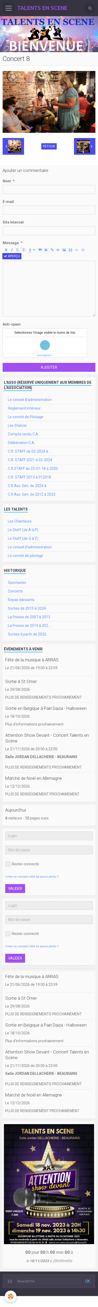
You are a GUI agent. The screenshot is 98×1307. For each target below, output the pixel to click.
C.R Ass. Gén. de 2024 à (27, 486)
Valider (15, 888)
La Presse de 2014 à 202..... (30, 625)
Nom (7, 181)
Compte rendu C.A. (23, 434)
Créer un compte (16, 876)
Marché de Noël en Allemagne (33, 778)
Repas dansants (21, 600)
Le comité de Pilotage (25, 417)
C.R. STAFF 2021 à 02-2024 (30, 460)
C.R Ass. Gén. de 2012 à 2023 (31, 494)
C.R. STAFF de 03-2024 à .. (29, 451)
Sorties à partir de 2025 (27, 634)
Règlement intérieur (24, 408)
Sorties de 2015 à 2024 (27, 608)
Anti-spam (12, 324)
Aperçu (12, 256)
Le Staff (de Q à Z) (23, 538)
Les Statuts (17, 425)
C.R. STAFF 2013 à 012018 (29, 477)
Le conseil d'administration (30, 400)
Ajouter (49, 367)
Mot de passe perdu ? (44, 876)
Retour (49, 146)
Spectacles (17, 582)
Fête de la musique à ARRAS (32, 659)
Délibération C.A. (21, 443)
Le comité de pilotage (25, 556)
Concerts (15, 591)
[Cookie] (10, 1296)
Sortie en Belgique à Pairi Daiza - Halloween (46, 708)
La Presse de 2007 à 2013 (29, 617)
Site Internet (13, 222)
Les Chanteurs (20, 521)
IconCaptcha (43, 355)
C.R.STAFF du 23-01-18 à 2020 (33, 468)
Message (11, 243)
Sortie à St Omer (21, 681)
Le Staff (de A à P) (23, 530)
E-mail (8, 202)
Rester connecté (22, 864)
